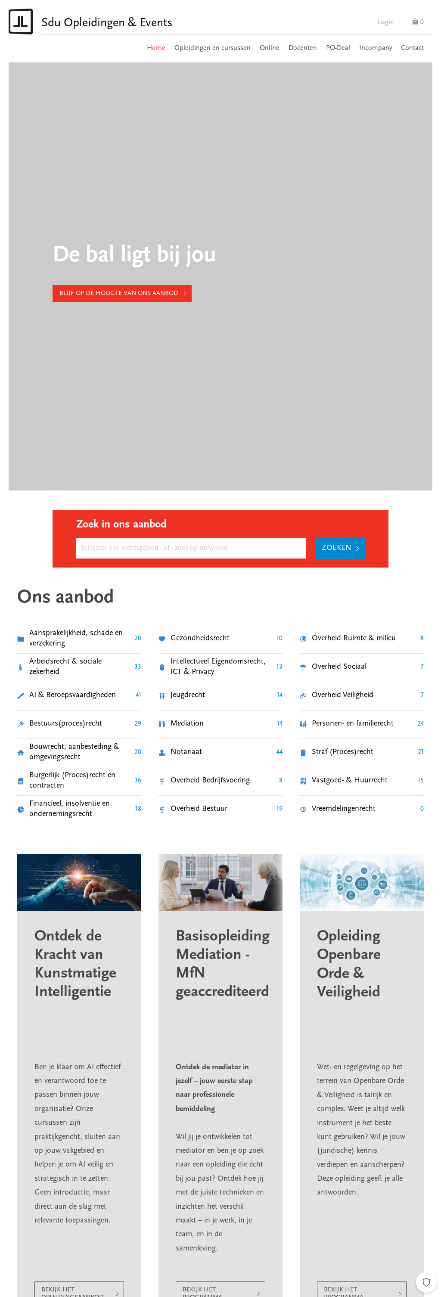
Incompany (375, 48)
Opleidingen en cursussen (212, 48)
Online (270, 48)
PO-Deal (338, 48)
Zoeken (336, 548)
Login (386, 22)
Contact (412, 48)
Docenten (303, 48)
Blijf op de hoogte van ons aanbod (118, 293)
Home (156, 48)
